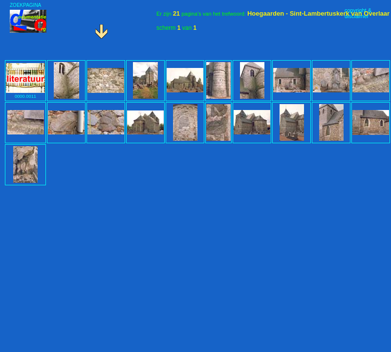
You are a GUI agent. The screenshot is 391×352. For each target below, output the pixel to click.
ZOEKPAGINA (25, 5)
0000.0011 (25, 94)
